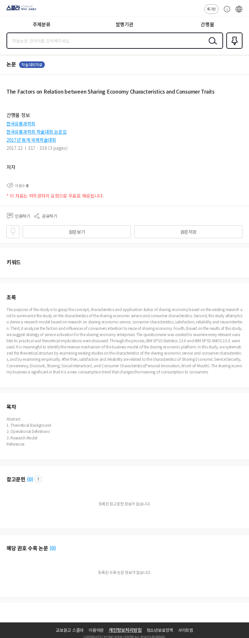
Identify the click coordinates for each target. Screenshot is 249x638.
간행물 (207, 24)
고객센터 (225, 12)
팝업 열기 (38, 479)
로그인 (211, 8)
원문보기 (77, 231)
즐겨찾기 (233, 48)
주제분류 (42, 24)
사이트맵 (185, 630)
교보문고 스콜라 (70, 630)
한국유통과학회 (20, 123)
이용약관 (96, 630)
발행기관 (125, 24)
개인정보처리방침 (125, 630)
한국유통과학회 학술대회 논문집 (36, 131)
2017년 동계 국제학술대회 (31, 140)
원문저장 (188, 231)
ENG (239, 12)
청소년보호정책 (160, 630)
